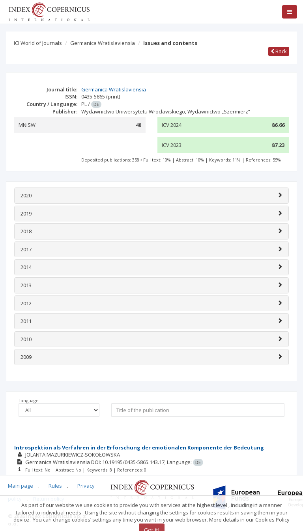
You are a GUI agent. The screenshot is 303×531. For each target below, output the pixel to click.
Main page (20, 485)
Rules (55, 485)
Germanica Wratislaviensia (102, 42)
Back (279, 51)
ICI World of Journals (38, 42)
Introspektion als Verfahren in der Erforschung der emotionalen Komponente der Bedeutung (139, 447)
